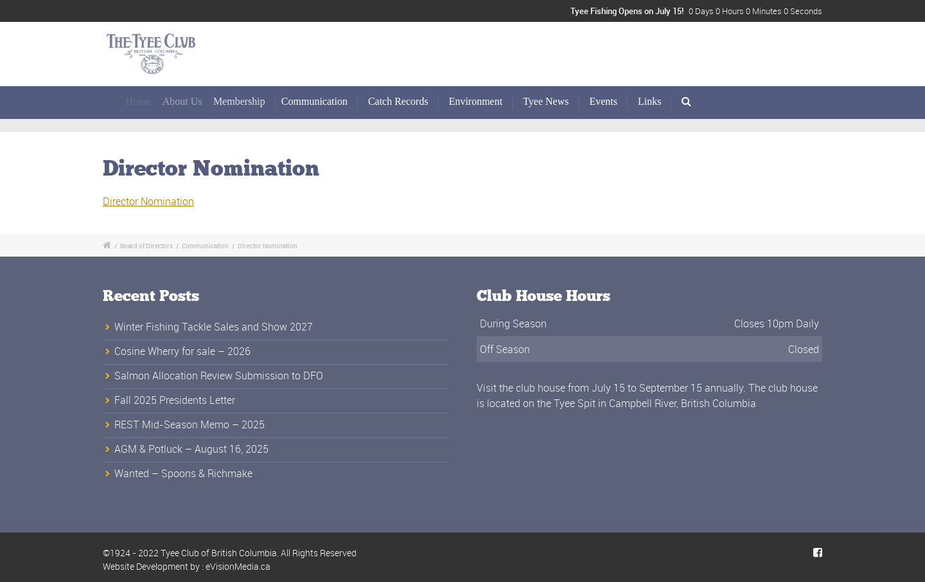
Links (649, 101)
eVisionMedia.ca (238, 566)
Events (603, 101)
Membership (251, 101)
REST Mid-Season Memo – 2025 (189, 424)
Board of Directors (146, 245)
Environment (476, 101)
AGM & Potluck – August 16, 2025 (191, 449)
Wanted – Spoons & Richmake (183, 473)
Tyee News (545, 101)
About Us (192, 101)
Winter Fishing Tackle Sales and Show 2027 (213, 327)
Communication (321, 101)
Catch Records (399, 101)
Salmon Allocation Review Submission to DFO (218, 375)
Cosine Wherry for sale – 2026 (182, 351)
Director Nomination (148, 201)
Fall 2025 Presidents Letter (174, 400)
